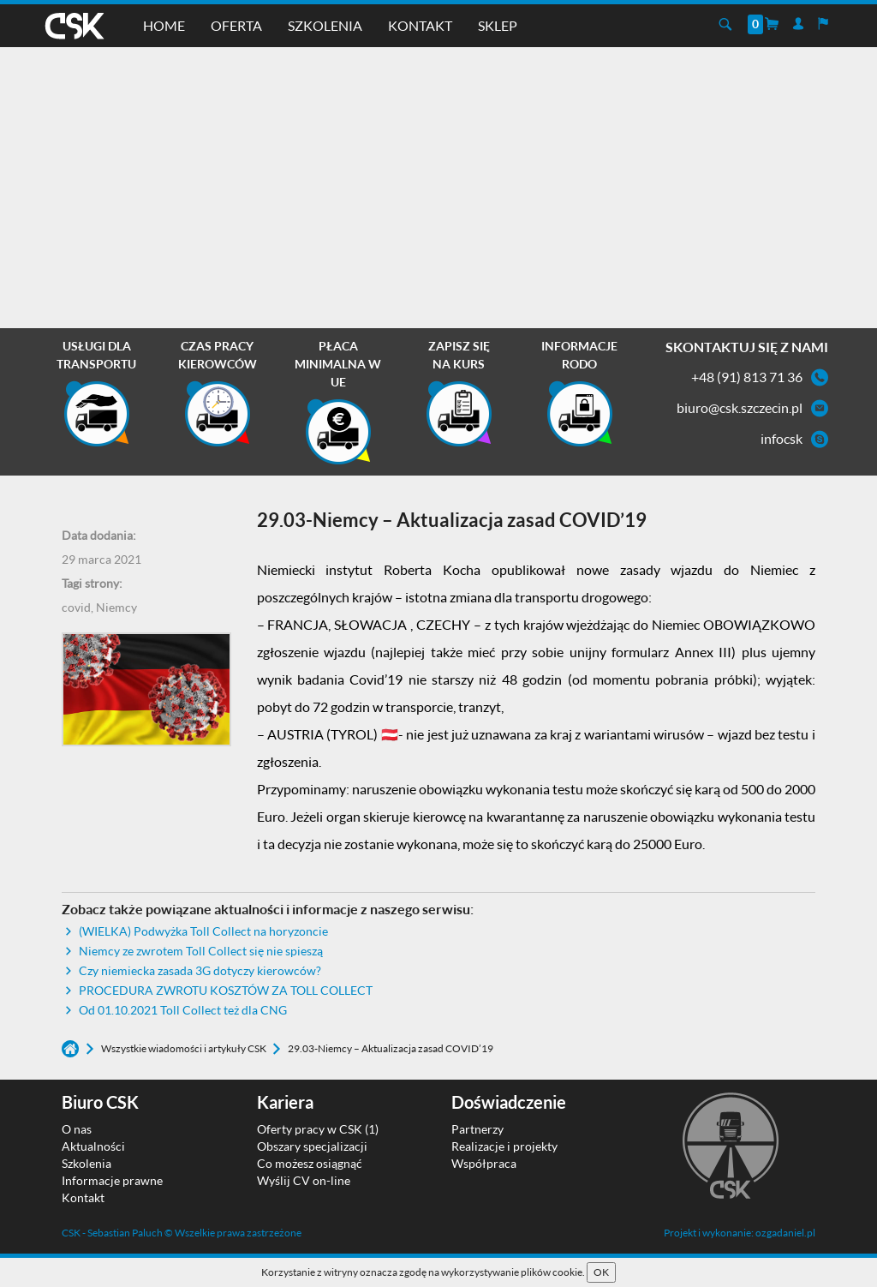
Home (164, 25)
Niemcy (116, 607)
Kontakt (420, 25)
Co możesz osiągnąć (309, 1163)
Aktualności (93, 1146)
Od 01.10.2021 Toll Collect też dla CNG (183, 1010)
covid (76, 607)
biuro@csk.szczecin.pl (739, 407)
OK (601, 1272)
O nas (77, 1129)
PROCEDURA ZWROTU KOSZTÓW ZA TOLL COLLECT (226, 990)
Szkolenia (325, 25)
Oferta (236, 25)
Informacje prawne (112, 1180)
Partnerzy (477, 1129)
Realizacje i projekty (504, 1146)
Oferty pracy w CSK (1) (318, 1129)
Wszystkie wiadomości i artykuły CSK (184, 1048)
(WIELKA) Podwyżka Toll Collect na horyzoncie (203, 931)
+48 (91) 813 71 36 (746, 376)
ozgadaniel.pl (785, 1232)
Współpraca (483, 1163)
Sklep (497, 25)
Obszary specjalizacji (312, 1146)
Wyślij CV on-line (303, 1180)
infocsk (781, 438)
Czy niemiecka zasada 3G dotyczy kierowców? (200, 970)
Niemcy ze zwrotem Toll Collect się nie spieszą (201, 950)
